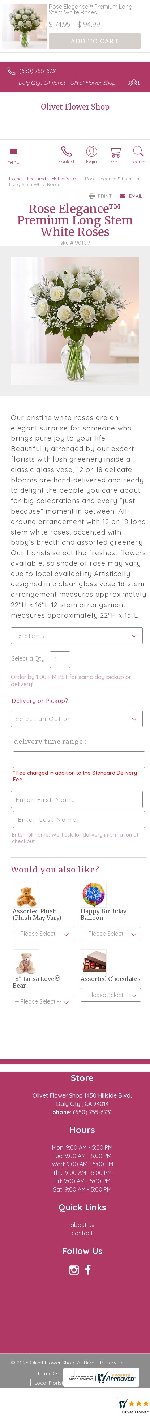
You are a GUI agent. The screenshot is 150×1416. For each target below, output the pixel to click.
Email (131, 196)
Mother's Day (65, 178)
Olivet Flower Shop (75, 106)
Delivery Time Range (47, 741)
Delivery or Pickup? (40, 700)
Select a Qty (28, 658)
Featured (36, 178)
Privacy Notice (95, 1373)
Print (100, 196)
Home (15, 178)
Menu (13, 162)
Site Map (104, 1382)
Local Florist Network (59, 1382)
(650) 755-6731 (38, 70)
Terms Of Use (53, 1373)
